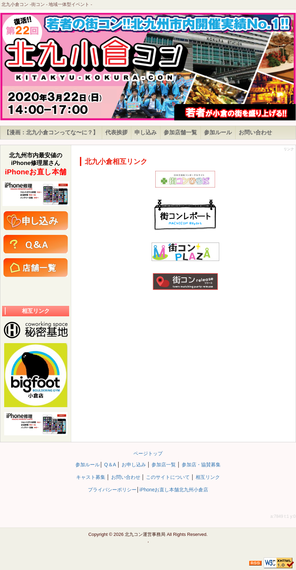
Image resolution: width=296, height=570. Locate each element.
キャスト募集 (90, 477)
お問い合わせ (125, 477)
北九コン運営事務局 (145, 534)
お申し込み (134, 464)
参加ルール (87, 464)
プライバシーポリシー (112, 489)
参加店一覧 (163, 464)
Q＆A (110, 464)
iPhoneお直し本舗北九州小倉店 (174, 489)
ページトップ (148, 453)
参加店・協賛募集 (201, 464)
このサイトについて (168, 477)
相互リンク (208, 477)
